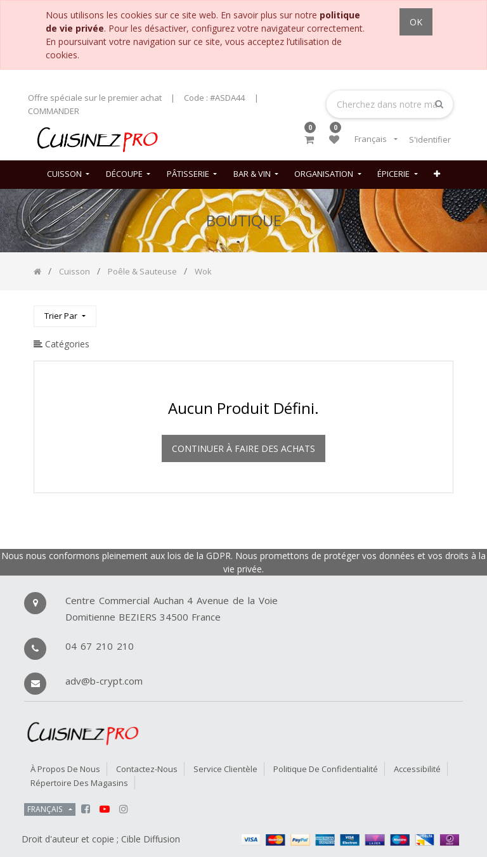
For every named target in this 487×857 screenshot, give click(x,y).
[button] (436, 174)
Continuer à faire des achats (243, 448)
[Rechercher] (443, 311)
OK (416, 22)
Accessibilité (417, 769)
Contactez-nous (147, 769)
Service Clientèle (225, 769)
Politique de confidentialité (325, 769)
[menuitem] (68, 174)
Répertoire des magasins (79, 783)
